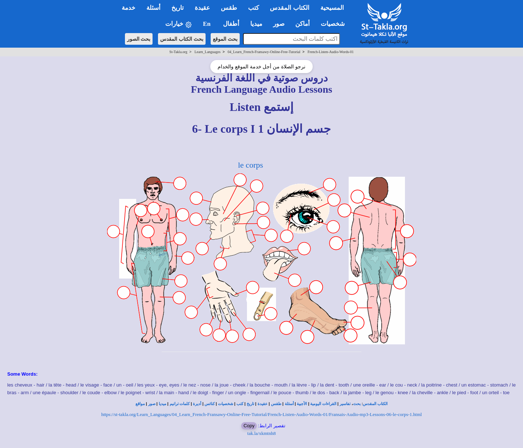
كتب (239, 404)
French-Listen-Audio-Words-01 (331, 52)
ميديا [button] (256, 23)
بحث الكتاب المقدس (181, 39)
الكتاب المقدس (375, 404)
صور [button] (278, 23)
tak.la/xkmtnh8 (261, 433)
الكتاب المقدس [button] (289, 7)
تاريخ (250, 404)
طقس (276, 404)
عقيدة (263, 404)
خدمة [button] (128, 7)
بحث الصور (139, 39)
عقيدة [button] (202, 7)
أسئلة (289, 404)
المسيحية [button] (332, 7)
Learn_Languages (207, 52)
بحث (357, 404)
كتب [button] (253, 7)
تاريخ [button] (177, 7)
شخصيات (225, 404)
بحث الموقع (225, 39)
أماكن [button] (302, 23)
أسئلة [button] (153, 7)
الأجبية (302, 404)
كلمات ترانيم (180, 404)
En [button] (207, 23)
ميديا (162, 404)
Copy (248, 425)
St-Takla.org (178, 52)
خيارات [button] (178, 24)
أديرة (197, 404)
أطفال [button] (231, 23)
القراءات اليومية (323, 404)
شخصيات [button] (335, 23)
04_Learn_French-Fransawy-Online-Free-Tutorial (264, 52)
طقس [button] (229, 7)
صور (151, 404)
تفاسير (345, 404)
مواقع (140, 404)
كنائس (209, 404)
